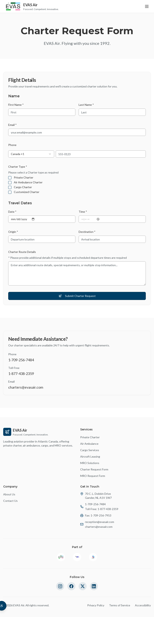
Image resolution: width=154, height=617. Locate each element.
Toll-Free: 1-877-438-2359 (101, 509)
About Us (9, 494)
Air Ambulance (89, 443)
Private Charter (23, 177)
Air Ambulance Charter (28, 182)
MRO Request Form (92, 475)
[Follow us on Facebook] (71, 586)
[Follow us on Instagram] (60, 586)
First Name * (16, 104)
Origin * (13, 231)
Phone (12, 145)
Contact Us (10, 500)
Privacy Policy (95, 605)
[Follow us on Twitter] (83, 586)
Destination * (87, 231)
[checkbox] (9, 177)
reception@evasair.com (99, 522)
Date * (12, 211)
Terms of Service (119, 605)
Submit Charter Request (77, 296)
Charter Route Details (22, 252)
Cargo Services (89, 450)
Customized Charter (26, 192)
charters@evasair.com (98, 526)
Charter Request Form (94, 469)
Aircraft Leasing (90, 456)
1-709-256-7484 (95, 504)
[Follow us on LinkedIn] (94, 586)
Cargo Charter (23, 187)
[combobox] (31, 154)
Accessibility (143, 605)
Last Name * (86, 104)
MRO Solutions (89, 463)
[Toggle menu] (147, 6)
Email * (12, 124)
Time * (83, 211)
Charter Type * (17, 166)
